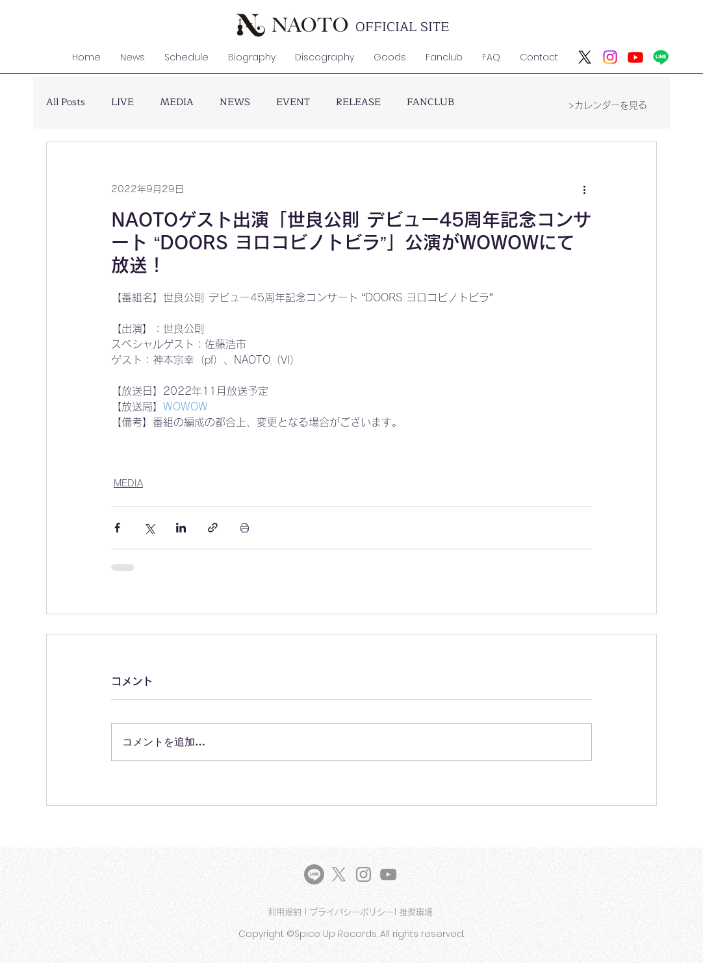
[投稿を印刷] (244, 527)
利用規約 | (288, 912)
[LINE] (314, 874)
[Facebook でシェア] (117, 527)
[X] (585, 57)
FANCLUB (430, 102)
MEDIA (177, 102)
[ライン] (661, 57)
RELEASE (358, 102)
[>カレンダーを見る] (607, 105)
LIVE (122, 102)
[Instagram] (610, 57)
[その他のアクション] (584, 189)
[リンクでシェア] (213, 527)
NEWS (235, 102)
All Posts (65, 102)
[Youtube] (635, 57)
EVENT (293, 102)
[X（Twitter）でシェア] (149, 527)
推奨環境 (417, 912)
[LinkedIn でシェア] (181, 527)
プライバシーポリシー (351, 912)
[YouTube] (388, 874)
